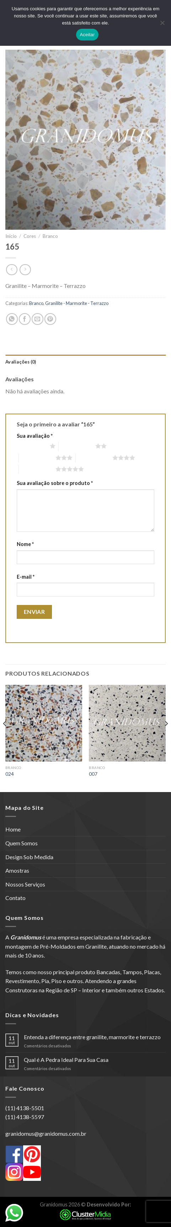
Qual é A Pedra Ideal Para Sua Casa (66, 1059)
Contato (15, 897)
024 (9, 774)
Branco (50, 236)
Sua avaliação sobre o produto (55, 483)
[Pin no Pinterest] (50, 319)
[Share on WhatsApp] (12, 319)
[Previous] (5, 737)
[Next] (166, 737)
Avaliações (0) (20, 362)
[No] (162, 25)
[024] (43, 723)
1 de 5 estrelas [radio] (31, 446)
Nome (25, 544)
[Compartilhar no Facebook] (25, 319)
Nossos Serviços (25, 884)
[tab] (85, 362)
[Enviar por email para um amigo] (37, 319)
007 (93, 774)
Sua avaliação (35, 436)
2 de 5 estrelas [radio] (77, 446)
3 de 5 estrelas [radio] (37, 457)
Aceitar (87, 34)
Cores (29, 236)
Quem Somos (21, 843)
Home (13, 829)
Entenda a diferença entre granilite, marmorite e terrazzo (92, 1037)
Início (11, 236)
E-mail (25, 577)
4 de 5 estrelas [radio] (94, 457)
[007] (127, 723)
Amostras (17, 870)
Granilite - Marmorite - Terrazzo (76, 303)
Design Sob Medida (29, 857)
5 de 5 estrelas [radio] (37, 469)
